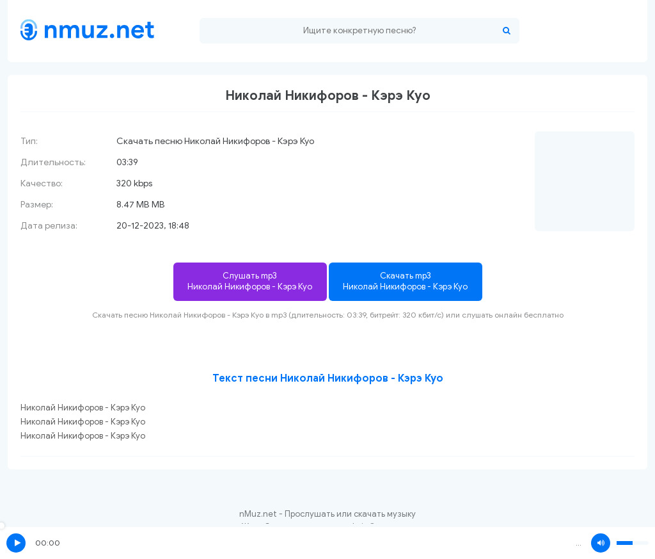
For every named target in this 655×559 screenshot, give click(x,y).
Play (16, 543)
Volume (600, 543)
